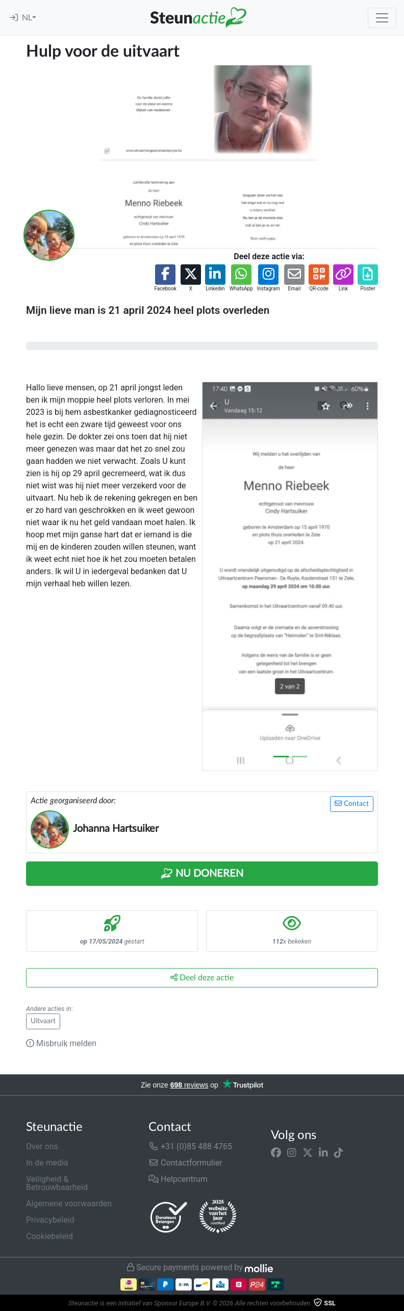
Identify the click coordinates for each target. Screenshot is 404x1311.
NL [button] (27, 18)
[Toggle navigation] (382, 18)
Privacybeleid (50, 1220)
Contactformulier (185, 1163)
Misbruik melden (61, 1043)
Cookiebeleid (49, 1236)
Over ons (42, 1146)
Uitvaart (43, 1021)
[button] (165, 278)
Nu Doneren (202, 874)
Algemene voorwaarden (69, 1203)
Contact (352, 803)
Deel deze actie (202, 977)
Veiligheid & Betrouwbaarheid (57, 1183)
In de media (47, 1163)
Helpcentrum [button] (178, 1179)
